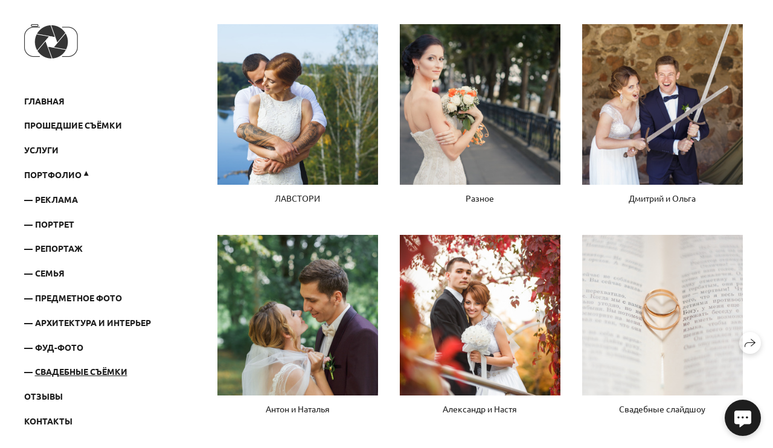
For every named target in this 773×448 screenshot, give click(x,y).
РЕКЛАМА (56, 199)
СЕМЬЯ (50, 272)
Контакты (48, 420)
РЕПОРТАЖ (59, 248)
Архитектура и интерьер (93, 322)
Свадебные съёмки (81, 371)
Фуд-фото (59, 347)
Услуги (41, 149)
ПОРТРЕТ (54, 224)
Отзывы (43, 396)
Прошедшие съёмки (73, 125)
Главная (44, 100)
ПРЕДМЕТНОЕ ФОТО (78, 297)
